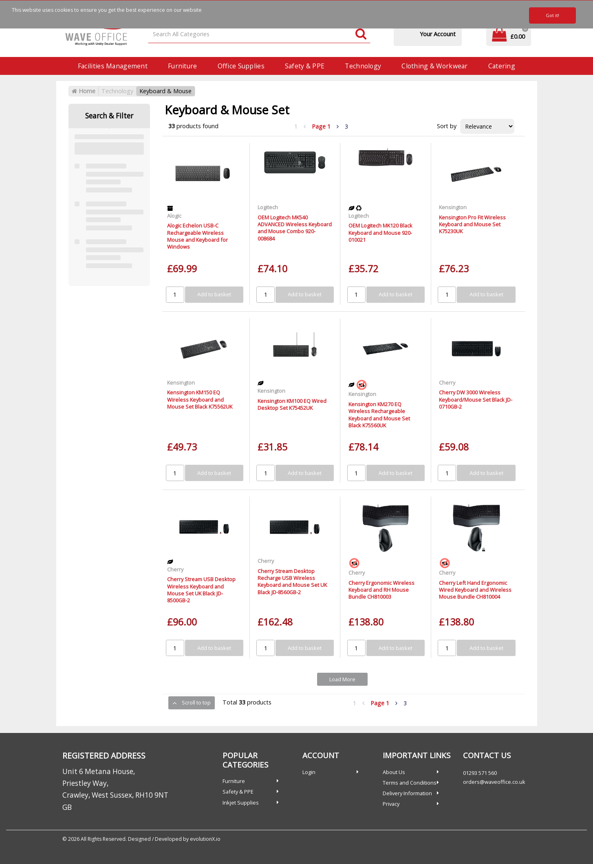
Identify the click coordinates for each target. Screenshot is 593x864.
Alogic (174, 215)
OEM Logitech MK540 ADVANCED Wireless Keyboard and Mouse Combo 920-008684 (295, 228)
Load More (342, 679)
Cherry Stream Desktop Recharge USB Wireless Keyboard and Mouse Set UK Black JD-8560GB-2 (292, 581)
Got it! (552, 15)
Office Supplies (241, 65)
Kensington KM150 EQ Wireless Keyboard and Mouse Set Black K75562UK (199, 399)
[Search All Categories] (259, 34)
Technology (363, 65)
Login (308, 772)
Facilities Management (113, 65)
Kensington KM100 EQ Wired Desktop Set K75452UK (292, 404)
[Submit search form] (361, 34)
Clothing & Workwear (434, 65)
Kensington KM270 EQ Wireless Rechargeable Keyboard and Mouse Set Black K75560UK (379, 414)
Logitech (268, 207)
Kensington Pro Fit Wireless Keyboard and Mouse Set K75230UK (472, 224)
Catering (501, 65)
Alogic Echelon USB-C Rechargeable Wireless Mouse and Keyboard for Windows (197, 236)
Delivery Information (407, 793)
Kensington (453, 207)
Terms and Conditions (409, 782)
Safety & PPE (304, 65)
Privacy (391, 803)
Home (83, 91)
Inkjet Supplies (241, 802)
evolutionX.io (205, 839)
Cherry (447, 382)
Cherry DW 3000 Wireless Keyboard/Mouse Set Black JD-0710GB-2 (475, 399)
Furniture (182, 65)
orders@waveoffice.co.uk (494, 781)
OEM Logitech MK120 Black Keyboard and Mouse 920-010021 (380, 232)
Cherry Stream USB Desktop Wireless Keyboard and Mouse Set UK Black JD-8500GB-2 (201, 589)
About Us (394, 772)
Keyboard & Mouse (165, 91)
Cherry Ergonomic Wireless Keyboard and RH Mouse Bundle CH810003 (381, 590)
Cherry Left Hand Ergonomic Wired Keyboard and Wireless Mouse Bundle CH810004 (475, 590)
